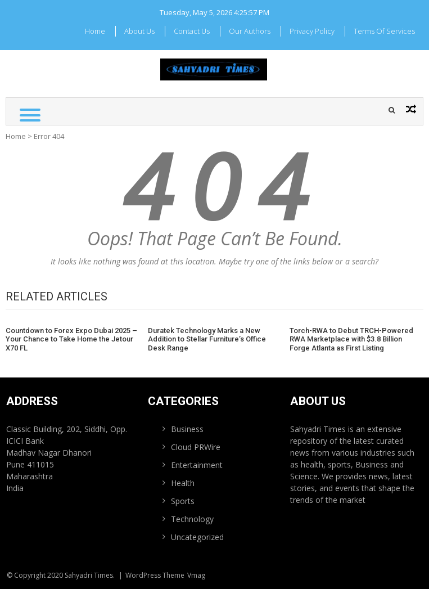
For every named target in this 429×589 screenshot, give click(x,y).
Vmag (196, 575)
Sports (183, 501)
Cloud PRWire (195, 447)
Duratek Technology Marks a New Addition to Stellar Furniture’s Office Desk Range (207, 339)
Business (187, 429)
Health (183, 483)
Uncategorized (197, 537)
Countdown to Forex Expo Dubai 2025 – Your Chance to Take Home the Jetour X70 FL (71, 339)
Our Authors (249, 31)
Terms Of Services (384, 31)
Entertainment (197, 465)
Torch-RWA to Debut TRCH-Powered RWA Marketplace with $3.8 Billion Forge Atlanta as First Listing (351, 339)
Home (95, 31)
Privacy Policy (312, 31)
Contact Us (192, 31)
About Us (139, 31)
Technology (192, 519)
